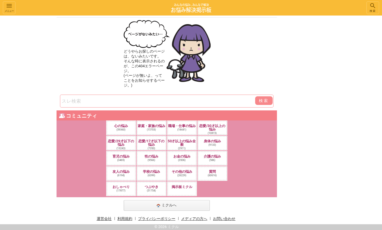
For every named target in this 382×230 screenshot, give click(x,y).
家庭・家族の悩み (151, 127)
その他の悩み (182, 173)
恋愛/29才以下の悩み (121, 144)
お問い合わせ (224, 218)
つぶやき (151, 188)
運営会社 (104, 218)
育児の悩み (121, 158)
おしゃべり (121, 188)
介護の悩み (212, 158)
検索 (372, 7)
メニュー (9, 7)
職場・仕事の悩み (182, 127)
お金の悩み (182, 158)
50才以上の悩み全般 (182, 144)
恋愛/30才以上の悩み (212, 129)
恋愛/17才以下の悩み (151, 144)
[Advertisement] (317, 102)
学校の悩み (151, 173)
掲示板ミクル (182, 187)
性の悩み (151, 158)
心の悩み (121, 127)
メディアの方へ (194, 218)
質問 (212, 173)
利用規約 (124, 218)
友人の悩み (121, 173)
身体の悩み (212, 142)
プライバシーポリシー (156, 218)
